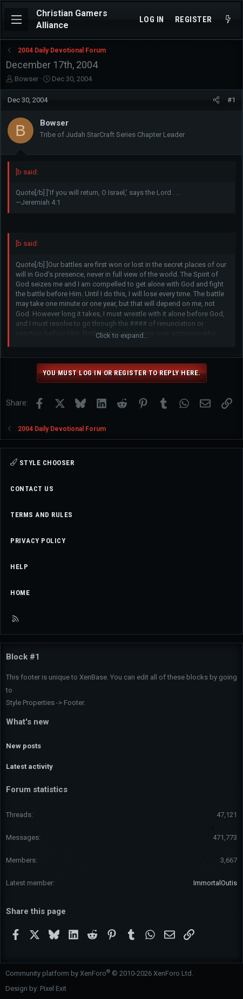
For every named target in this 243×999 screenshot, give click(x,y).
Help (19, 567)
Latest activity (29, 766)
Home (20, 593)
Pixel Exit (53, 988)
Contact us (31, 489)
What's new (27, 722)
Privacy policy (37, 541)
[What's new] (228, 20)
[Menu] (16, 19)
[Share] (216, 100)
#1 (231, 100)
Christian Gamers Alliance (71, 19)
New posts (23, 746)
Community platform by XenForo (99, 973)
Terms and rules (41, 515)
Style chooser (42, 463)
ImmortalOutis (215, 883)
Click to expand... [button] (122, 335)
